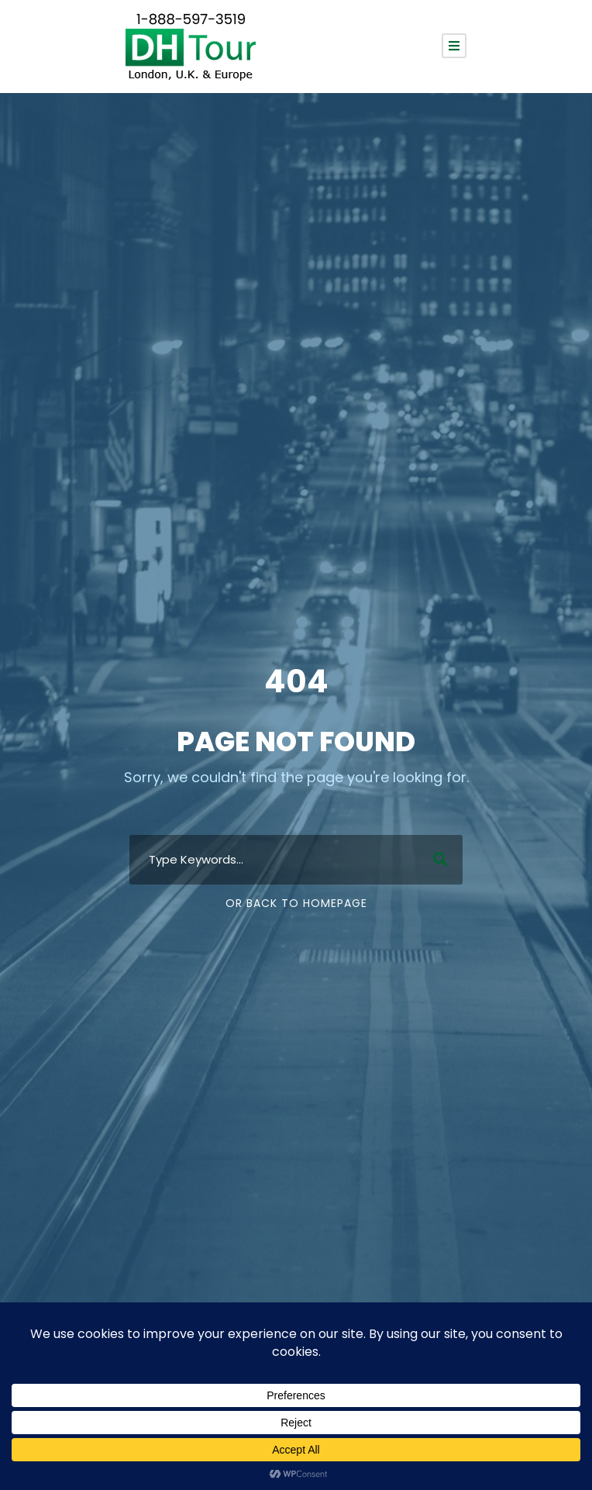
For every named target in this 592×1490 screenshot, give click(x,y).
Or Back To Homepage (296, 903)
